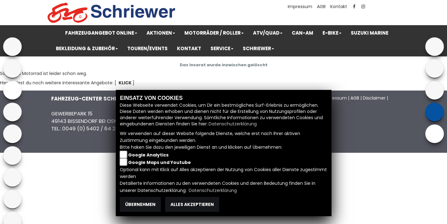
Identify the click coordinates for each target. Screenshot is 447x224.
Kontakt (338, 6)
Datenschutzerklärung (233, 124)
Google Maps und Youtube (159, 162)
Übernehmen (140, 204)
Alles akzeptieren (192, 204)
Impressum (300, 6)
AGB (321, 6)
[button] (101, 33)
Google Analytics (148, 155)
